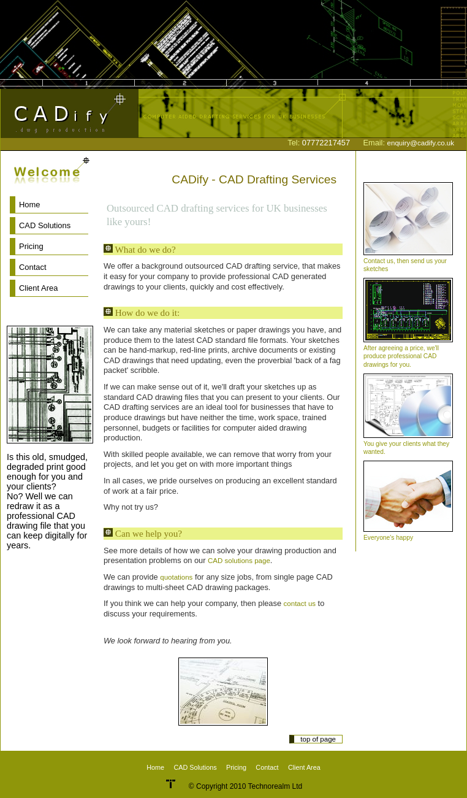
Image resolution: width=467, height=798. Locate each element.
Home (29, 204)
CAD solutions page (239, 560)
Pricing (31, 246)
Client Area (38, 288)
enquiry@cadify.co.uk (420, 143)
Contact (33, 267)
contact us (300, 603)
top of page (318, 739)
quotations (176, 577)
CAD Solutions (44, 225)
